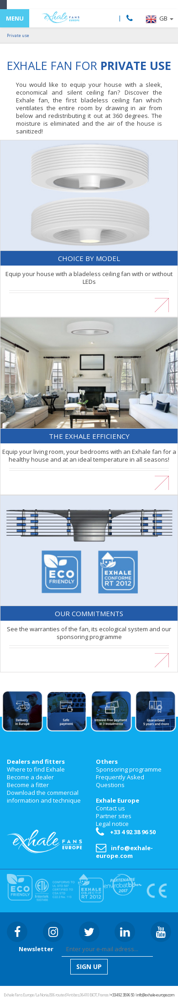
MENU (15, 18)
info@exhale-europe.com (124, 852)
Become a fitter (28, 785)
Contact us (110, 808)
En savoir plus (89, 301)
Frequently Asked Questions (120, 781)
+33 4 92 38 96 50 (126, 832)
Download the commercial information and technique (44, 796)
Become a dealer (30, 777)
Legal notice (112, 824)
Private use (18, 35)
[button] (159, 19)
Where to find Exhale (36, 769)
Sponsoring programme (129, 769)
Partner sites (113, 816)
